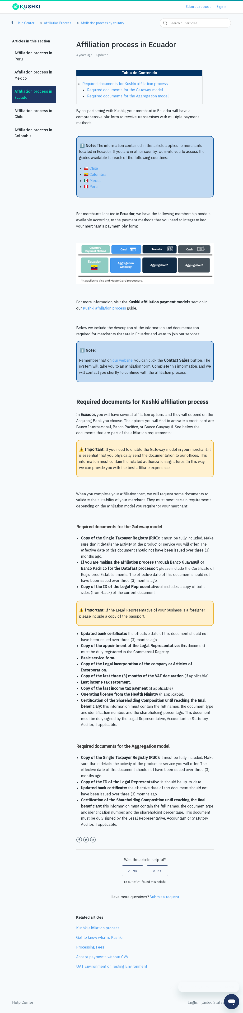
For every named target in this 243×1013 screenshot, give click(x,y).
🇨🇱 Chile (91, 168)
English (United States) (207, 1002)
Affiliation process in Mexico (33, 75)
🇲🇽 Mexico (93, 180)
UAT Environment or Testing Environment (111, 966)
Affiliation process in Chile (33, 113)
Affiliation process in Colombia (33, 133)
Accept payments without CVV (102, 956)
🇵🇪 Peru (91, 186)
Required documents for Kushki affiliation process (125, 83)
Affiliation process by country (102, 23)
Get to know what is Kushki (99, 937)
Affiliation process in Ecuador (33, 94)
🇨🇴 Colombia (95, 174)
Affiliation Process (57, 23)
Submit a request (198, 7)
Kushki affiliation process (104, 308)
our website (122, 360)
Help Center (25, 23)
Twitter (86, 840)
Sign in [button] (221, 7)
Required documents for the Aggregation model (128, 96)
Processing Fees (90, 947)
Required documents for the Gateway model (125, 89)
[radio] (132, 870)
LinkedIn (93, 840)
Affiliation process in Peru (33, 55)
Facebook (79, 840)
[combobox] (195, 23)
